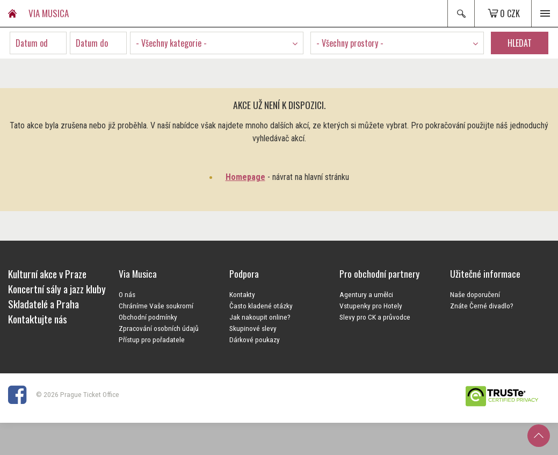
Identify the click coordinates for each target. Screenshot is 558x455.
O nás (127, 294)
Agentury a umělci (366, 294)
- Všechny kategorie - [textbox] (171, 43)
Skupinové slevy (253, 328)
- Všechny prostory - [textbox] (349, 43)
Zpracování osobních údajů (159, 328)
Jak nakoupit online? (260, 317)
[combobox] (216, 43)
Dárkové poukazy (254, 339)
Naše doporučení (475, 294)
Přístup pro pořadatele (152, 339)
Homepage (245, 177)
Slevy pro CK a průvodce (374, 317)
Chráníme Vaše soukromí (156, 305)
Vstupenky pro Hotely (370, 305)
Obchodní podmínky (148, 317)
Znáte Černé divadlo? (481, 305)
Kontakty (242, 294)
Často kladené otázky (261, 305)
